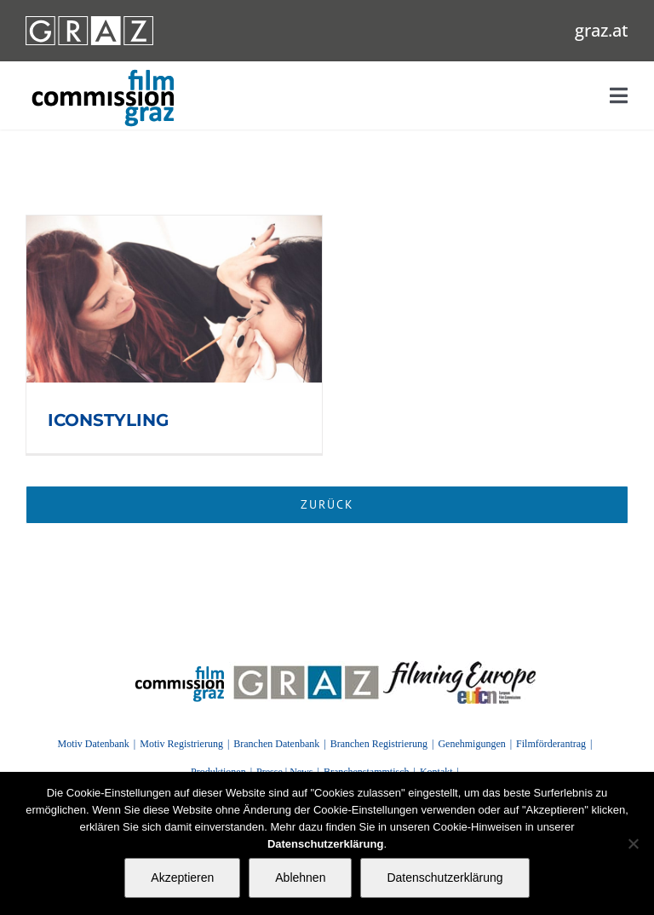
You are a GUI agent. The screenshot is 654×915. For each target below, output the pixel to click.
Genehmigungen (471, 744)
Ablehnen (300, 877)
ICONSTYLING (108, 420)
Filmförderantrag (551, 744)
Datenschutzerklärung (444, 877)
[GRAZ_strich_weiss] (89, 22)
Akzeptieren (182, 877)
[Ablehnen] (632, 843)
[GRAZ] (306, 667)
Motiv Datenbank (93, 744)
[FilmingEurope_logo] (459, 667)
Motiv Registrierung (181, 744)
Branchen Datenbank (276, 744)
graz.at (601, 30)
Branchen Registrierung (378, 744)
